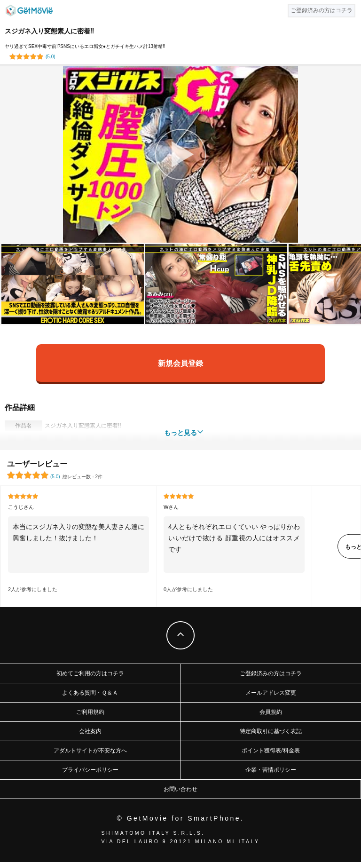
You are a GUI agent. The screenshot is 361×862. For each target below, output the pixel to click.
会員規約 (270, 712)
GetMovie (29, 10)
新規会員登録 (180, 363)
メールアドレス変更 (270, 692)
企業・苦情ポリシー (270, 770)
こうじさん (21, 507)
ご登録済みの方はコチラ (271, 673)
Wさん (171, 507)
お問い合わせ (180, 789)
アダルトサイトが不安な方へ (90, 750)
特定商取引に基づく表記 (271, 731)
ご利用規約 (90, 712)
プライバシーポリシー (90, 770)
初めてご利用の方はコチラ (90, 673)
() (50, 56)
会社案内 (90, 731)
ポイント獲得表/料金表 (270, 750)
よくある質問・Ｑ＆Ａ (90, 692)
